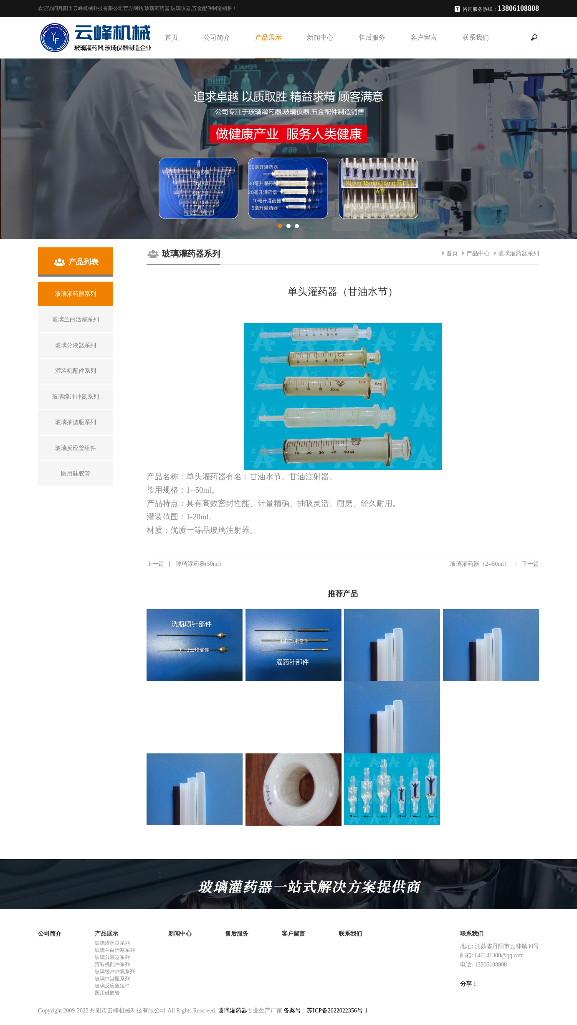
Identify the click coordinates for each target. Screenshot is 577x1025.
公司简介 (216, 37)
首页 (171, 37)
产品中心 (478, 253)
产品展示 (268, 37)
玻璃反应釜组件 (112, 986)
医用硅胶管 (107, 993)
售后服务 (372, 37)
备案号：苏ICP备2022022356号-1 (325, 1010)
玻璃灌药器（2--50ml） (494, 564)
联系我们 (475, 37)
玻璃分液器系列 (112, 957)
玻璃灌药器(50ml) (184, 564)
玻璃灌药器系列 (518, 253)
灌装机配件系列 (112, 964)
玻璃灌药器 (232, 1010)
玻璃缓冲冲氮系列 (115, 971)
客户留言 (423, 37)
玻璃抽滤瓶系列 (112, 979)
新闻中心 (320, 37)
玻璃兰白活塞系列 (115, 950)
